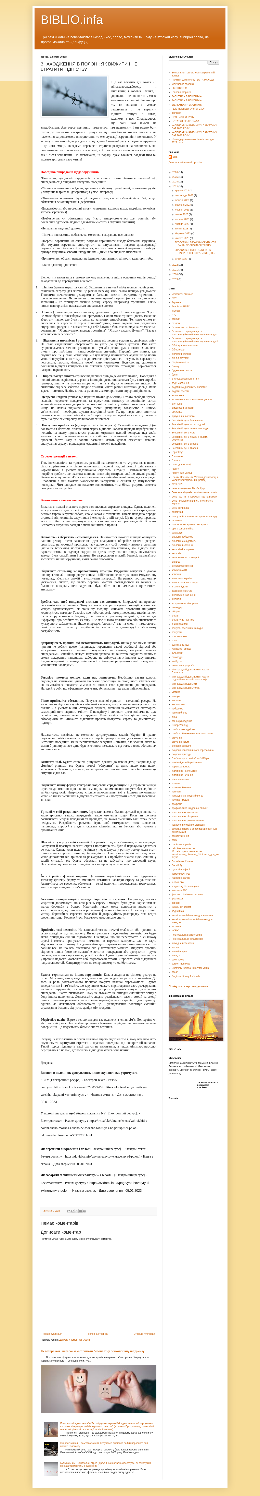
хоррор (176, 902)
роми (174, 840)
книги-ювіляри (180, 624)
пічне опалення (180, 779)
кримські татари (181, 644)
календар (177, 607)
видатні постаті (180, 391)
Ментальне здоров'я (183, 84)
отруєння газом (180, 741)
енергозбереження (182, 565)
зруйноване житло (182, 590)
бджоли (176, 319)
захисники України (182, 578)
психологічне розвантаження (188, 820)
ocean (175, 972)
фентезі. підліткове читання (187, 894)
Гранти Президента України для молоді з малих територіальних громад (195, 478)
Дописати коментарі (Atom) (74, 1339)
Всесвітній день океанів (185, 443)
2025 (175, 177)
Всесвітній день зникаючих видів (190, 428)
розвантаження (180, 836)
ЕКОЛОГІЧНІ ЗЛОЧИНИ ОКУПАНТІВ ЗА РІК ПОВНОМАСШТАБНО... (195, 244)
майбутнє (177, 661)
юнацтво (176, 955)
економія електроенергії (185, 557)
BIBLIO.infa (72, 19)
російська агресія (181, 844)
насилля (176, 700)
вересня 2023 (183, 204)
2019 (175, 279)
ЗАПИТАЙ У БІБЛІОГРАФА (187, 96)
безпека (176, 323)
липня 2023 (182, 214)
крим (174, 640)
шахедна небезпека (183, 943)
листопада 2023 (184, 195)
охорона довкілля (182, 745)
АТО (174, 314)
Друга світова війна (182, 528)
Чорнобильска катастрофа (187, 934)
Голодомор (178, 456)
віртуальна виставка (183, 416)
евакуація (177, 532)
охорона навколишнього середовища (193, 750)
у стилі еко (178, 882)
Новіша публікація (52, 1333)
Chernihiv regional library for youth (190, 968)
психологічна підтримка (185, 816)
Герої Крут (177, 452)
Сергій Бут (177, 865)
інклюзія (176, 599)
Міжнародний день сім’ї (185, 683)
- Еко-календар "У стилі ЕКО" (188, 108)
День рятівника (180, 507)
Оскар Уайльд (180, 725)
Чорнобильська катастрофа (187, 938)
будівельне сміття (182, 370)
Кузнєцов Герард (181, 648)
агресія (176, 310)
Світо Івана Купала (182, 861)
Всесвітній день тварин (185, 448)
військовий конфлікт (183, 407)
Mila (175, 157)
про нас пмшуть (181, 799)
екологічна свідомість (184, 541)
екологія (176, 553)
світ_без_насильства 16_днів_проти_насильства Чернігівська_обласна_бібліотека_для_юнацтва (195, 853)
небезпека (177, 708)
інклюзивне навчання (184, 595)
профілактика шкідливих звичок (190, 808)
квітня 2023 (182, 228)
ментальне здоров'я (183, 665)
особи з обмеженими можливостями (192, 733)
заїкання (176, 574)
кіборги (176, 611)
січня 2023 (181, 259)
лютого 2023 (182, 238)
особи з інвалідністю (183, 729)
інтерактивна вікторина (185, 603)
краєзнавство (179, 636)
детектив (177, 520)
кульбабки (177, 652)
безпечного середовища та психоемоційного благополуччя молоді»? (195, 340)
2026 (175, 172)
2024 (175, 181)
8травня (176, 302)
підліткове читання (182, 775)
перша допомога (181, 766)
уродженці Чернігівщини (185, 886)
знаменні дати (180, 586)
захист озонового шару (184, 582)
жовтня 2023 (182, 200)
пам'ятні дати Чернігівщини (187, 762)
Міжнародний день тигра (185, 687)
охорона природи (181, 754)
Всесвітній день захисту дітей (188, 424)
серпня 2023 (182, 209)
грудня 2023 (182, 190)
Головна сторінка (98, 1333)
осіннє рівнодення (182, 721)
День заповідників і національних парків (194, 492)
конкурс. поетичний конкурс (187, 628)
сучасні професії (181, 869)
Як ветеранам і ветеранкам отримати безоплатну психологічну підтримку (92, 1351)
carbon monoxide (181, 963)
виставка (177, 403)
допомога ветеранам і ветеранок (190, 524)
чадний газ (178, 911)
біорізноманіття (180, 362)
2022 (175, 264)
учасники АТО (179, 890)
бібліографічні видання (185, 345)
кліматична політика (183, 619)
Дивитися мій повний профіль (185, 162)
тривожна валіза (181, 877)
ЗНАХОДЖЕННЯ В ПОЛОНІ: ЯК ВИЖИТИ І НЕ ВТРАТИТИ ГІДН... (195, 251)
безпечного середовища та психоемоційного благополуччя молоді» (194, 333)
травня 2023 (182, 224)
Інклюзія (176, 112)
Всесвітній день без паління (187, 420)
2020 (175, 274)
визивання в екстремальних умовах (192, 399)
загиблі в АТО (179, 570)
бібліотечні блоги (181, 353)
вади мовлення (180, 383)
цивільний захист (181, 907)
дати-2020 (177, 484)
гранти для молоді (182, 472)
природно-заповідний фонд (187, 795)
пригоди (176, 791)
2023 (175, 186)
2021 (175, 269)
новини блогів (179, 712)
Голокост (177, 460)
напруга (176, 696)
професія (177, 804)
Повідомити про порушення (188, 986)
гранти (175, 468)
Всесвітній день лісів (183, 432)
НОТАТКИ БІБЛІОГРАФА (185, 121)
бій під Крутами (180, 358)
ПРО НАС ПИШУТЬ (183, 117)
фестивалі (177, 898)
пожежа (176, 783)
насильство (178, 704)
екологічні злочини (182, 545)
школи (175, 947)
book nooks (178, 959)
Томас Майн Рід (181, 873)
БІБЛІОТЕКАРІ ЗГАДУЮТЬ (187, 104)
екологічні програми (183, 549)
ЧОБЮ (175, 930)
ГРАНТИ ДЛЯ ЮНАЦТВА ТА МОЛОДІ (193, 79)
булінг (175, 374)
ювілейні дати (179, 951)
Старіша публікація (144, 1333)
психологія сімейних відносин (188, 824)
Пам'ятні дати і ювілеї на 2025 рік (190, 758)
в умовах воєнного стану (185, 378)
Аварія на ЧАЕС (181, 306)
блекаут (176, 366)
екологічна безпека (182, 536)
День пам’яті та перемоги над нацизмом (194, 496)
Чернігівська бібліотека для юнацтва (192, 915)
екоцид (176, 561)
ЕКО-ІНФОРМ (179, 88)
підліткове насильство (184, 770)
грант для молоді (181, 464)
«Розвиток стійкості (182, 294)
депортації (177, 512)
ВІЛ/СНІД (177, 411)
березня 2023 (183, 233)
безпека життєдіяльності (185, 327)
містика (176, 692)
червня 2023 (182, 219)
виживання (178, 395)
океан (175, 717)
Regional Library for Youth (186, 976)
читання (176, 926)
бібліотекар (178, 349)
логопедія (177, 657)
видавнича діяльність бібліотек (189, 387)
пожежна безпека (181, 787)
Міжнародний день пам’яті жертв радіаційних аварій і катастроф (190, 678)
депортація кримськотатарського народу (194, 516)
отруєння (177, 737)
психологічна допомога (185, 812)
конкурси (177, 632)
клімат (175, 615)
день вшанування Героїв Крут (188, 488)
